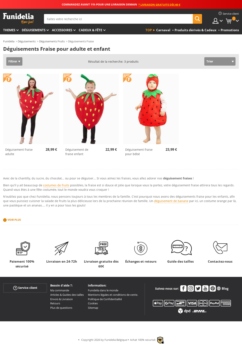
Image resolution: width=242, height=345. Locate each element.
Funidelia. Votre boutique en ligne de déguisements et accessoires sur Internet (18, 18)
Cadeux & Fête (90, 30)
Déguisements (33, 30)
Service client (25, 288)
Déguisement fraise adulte (19, 152)
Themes (9, 30)
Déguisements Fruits (52, 41)
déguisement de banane (171, 201)
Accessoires (62, 30)
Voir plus (14, 220)
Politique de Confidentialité (105, 299)
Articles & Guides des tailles (67, 295)
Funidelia (8, 41)
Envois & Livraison (61, 299)
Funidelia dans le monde (103, 290)
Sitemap (93, 308)
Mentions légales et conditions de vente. (113, 295)
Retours (55, 303)
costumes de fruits (56, 185)
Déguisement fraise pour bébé (139, 152)
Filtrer (12, 61)
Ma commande (59, 290)
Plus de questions (61, 308)
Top (148, 30)
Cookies (93, 303)
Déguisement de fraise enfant (76, 152)
